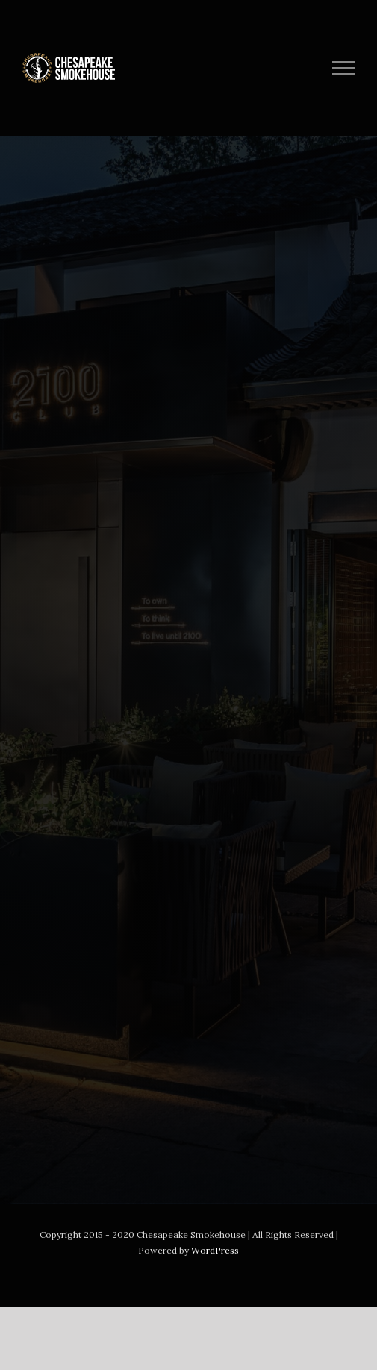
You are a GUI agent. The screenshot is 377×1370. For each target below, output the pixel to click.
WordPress (215, 1250)
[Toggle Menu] (344, 68)
